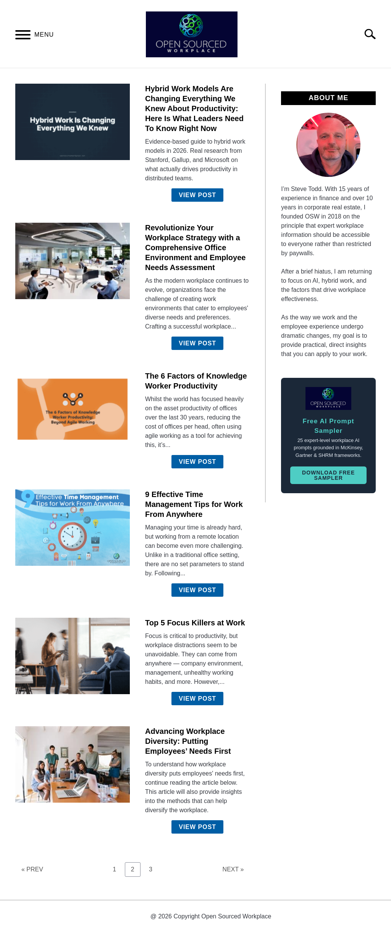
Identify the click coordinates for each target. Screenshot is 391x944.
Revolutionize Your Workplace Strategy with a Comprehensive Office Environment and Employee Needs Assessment (195, 247)
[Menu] (23, 36)
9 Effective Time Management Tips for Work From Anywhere (194, 504)
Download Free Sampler (328, 475)
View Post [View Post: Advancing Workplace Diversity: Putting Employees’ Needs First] (197, 827)
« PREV (32, 869)
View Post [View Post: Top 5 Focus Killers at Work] (197, 698)
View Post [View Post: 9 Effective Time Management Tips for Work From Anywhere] (197, 590)
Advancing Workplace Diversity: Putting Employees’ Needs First (188, 741)
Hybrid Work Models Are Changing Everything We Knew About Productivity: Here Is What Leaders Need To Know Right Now (194, 108)
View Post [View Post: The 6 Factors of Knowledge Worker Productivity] (197, 461)
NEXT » (233, 869)
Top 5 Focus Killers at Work (195, 623)
